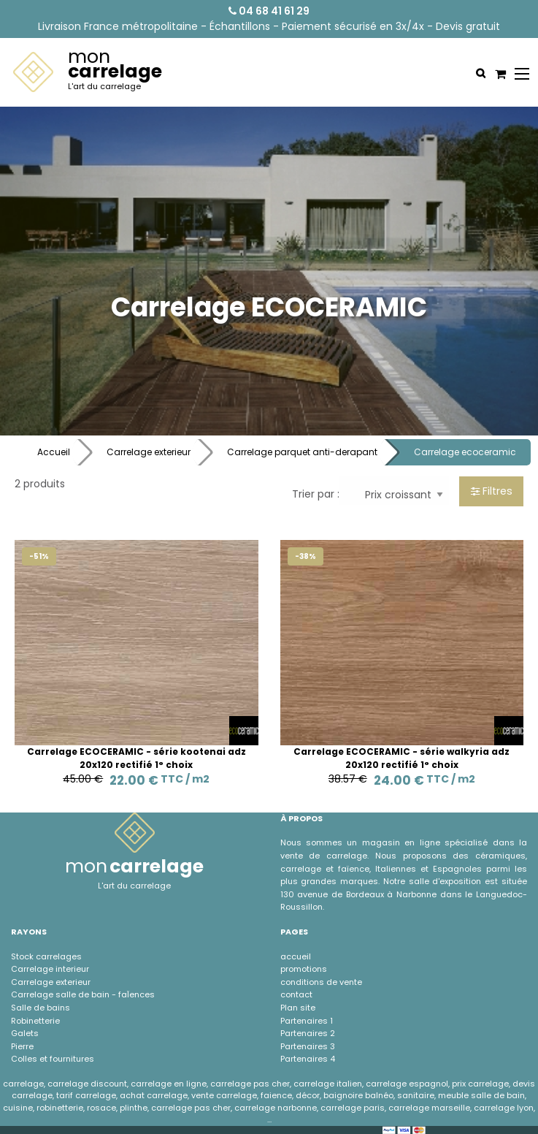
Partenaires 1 (306, 1021)
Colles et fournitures (52, 1059)
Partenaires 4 (307, 1059)
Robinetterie (35, 1021)
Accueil (53, 452)
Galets (25, 1033)
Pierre (22, 1046)
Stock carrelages (46, 956)
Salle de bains (40, 1007)
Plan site (297, 1007)
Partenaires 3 (307, 1046)
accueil (295, 956)
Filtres (491, 491)
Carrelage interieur (50, 969)
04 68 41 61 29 (269, 11)
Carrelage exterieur (149, 452)
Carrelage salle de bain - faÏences (83, 994)
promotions (303, 969)
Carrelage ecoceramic (465, 452)
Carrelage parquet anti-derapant (302, 452)
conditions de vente (321, 982)
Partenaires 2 (307, 1033)
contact (296, 994)
